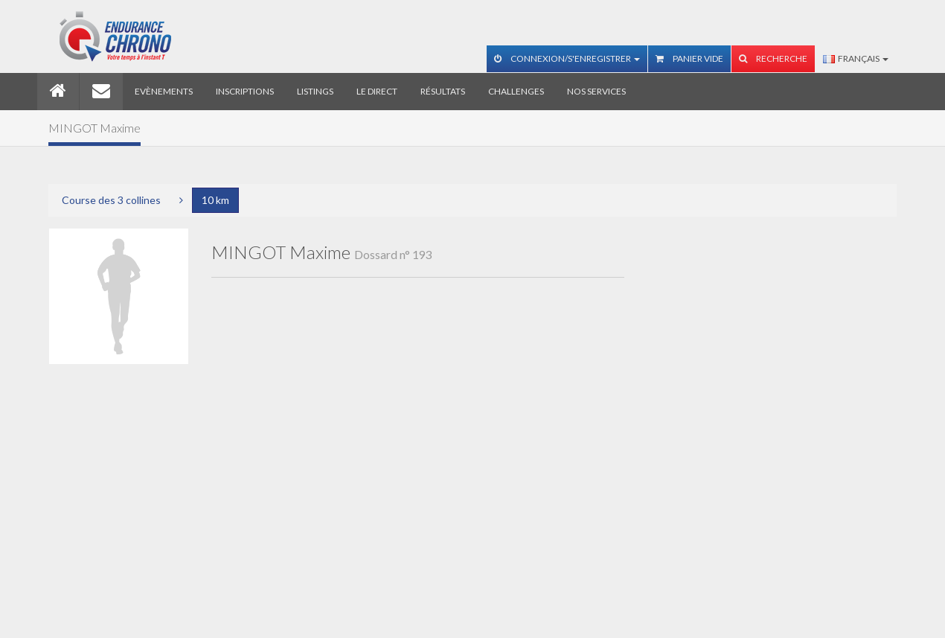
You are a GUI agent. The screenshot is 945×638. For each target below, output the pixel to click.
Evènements (164, 91)
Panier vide (689, 58)
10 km (215, 200)
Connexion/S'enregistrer (567, 58)
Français (855, 58)
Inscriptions (245, 91)
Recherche (773, 58)
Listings (315, 91)
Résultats (442, 91)
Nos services (596, 91)
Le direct (376, 91)
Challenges (516, 91)
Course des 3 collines (111, 200)
